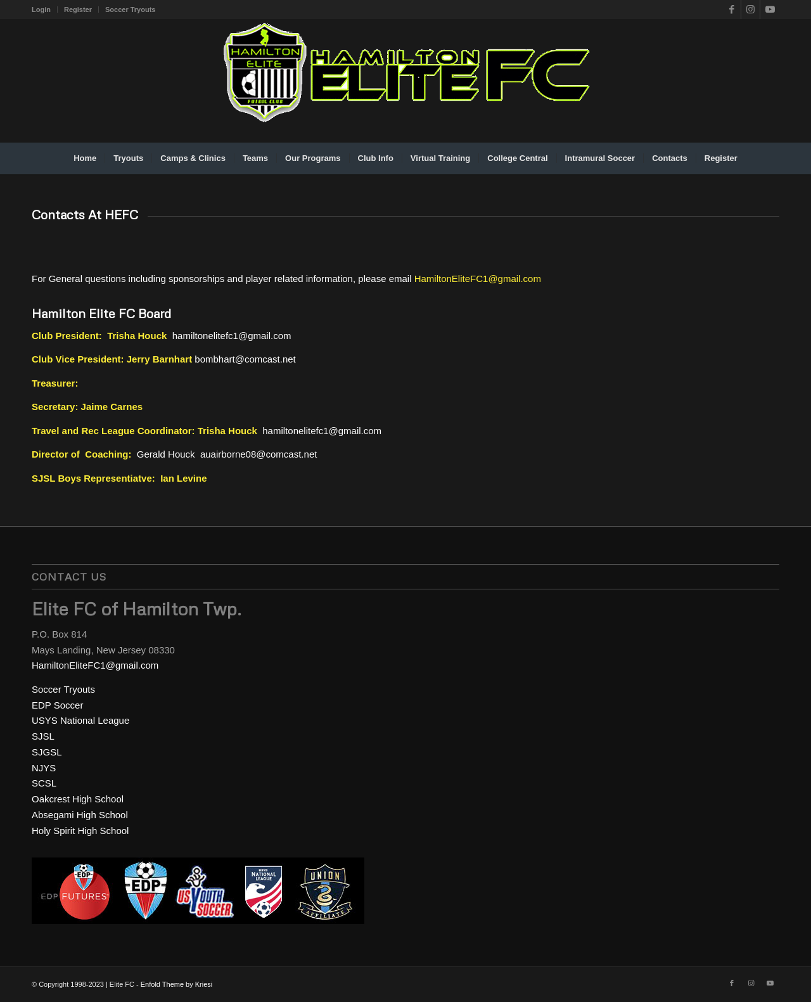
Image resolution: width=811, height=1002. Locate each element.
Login (41, 9)
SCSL (44, 783)
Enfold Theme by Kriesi (177, 984)
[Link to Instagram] (750, 9)
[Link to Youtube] (769, 9)
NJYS (44, 767)
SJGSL (47, 752)
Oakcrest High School (78, 798)
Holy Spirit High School (80, 830)
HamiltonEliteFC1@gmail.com (477, 278)
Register (78, 9)
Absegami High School (80, 814)
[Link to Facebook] (731, 9)
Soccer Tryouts (130, 9)
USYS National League (80, 720)
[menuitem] (45, 9)
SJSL (43, 736)
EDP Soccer (57, 705)
